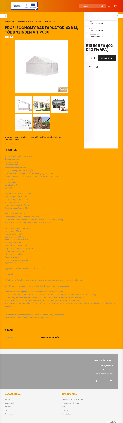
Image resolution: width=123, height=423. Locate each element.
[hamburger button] (7, 6)
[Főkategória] (9, 21)
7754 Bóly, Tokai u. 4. (105, 366)
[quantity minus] (88, 58)
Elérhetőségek (66, 414)
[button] (89, 67)
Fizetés (64, 407)
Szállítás (65, 410)
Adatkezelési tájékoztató (70, 403)
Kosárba (106, 58)
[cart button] (115, 6)
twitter (101, 380)
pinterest (106, 380)
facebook (91, 380)
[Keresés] (92, 6)
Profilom (8, 407)
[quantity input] (91, 58)
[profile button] (109, 6)
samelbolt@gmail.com (104, 373)
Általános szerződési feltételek (72, 399)
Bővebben (9, 143)
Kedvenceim (9, 414)
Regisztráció (9, 403)
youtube (111, 380)
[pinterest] (11, 37)
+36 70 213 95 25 (107, 369)
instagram (96, 380)
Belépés (7, 399)
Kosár (7, 410)
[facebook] (7, 37)
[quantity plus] (94, 58)
